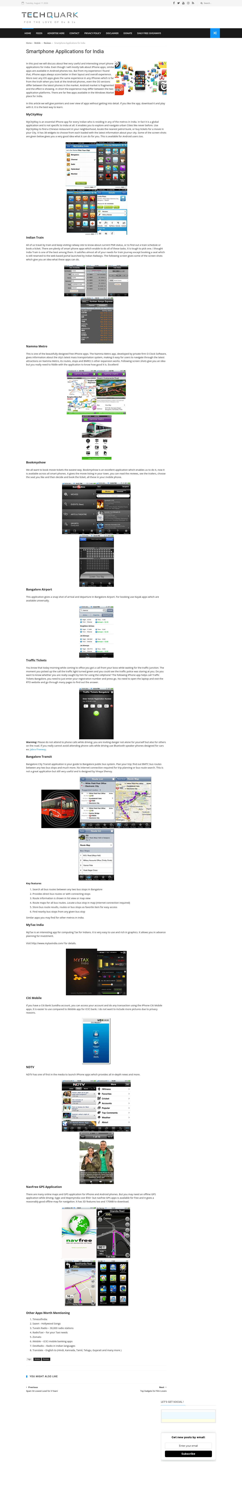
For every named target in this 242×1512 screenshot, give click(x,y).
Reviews (48, 44)
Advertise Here (60, 34)
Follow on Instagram (186, 1455)
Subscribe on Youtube (186, 1463)
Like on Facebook (186, 1439)
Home (32, 34)
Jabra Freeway (67, 769)
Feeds (43, 34)
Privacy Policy (97, 34)
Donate (132, 34)
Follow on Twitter (186, 1447)
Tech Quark (84, 1493)
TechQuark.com (119, 1461)
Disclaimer (116, 34)
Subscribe (188, 96)
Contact (79, 34)
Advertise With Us (138, 1499)
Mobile (38, 44)
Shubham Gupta (134, 1504)
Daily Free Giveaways (153, 34)
